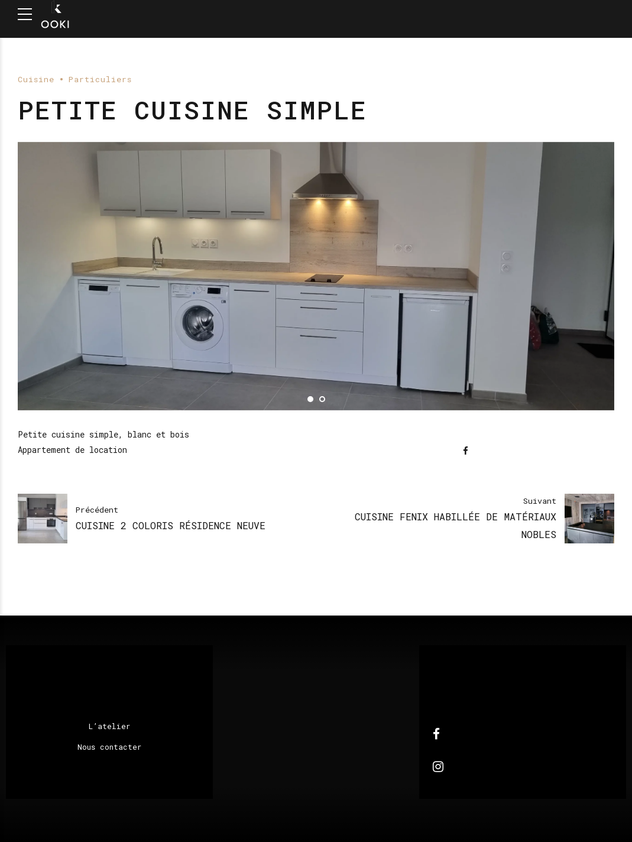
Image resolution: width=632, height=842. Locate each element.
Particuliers (100, 79)
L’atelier (109, 726)
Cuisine (36, 79)
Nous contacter (109, 747)
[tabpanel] (316, 276)
